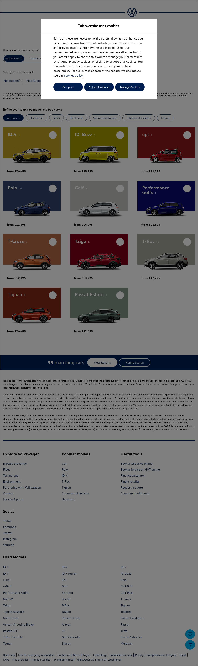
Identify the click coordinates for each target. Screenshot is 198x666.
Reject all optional (99, 87)
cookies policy (73, 75)
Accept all (68, 87)
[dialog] (99, 333)
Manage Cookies (130, 87)
